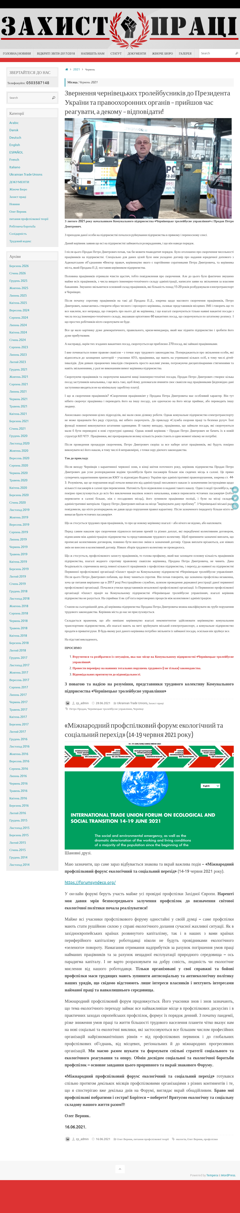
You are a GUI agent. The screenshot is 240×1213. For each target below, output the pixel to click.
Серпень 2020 (18, 466)
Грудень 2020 (18, 436)
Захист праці (156, 703)
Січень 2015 (17, 850)
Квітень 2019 (18, 562)
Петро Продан (77, 709)
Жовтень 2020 (18, 451)
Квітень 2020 (18, 488)
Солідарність (18, 234)
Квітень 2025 (18, 303)
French (14, 160)
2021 (76, 69)
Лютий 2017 (17, 732)
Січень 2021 (17, 429)
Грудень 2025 (18, 281)
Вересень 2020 (19, 458)
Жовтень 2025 (18, 288)
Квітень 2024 (18, 332)
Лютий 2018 (17, 651)
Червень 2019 (18, 547)
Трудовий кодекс (20, 241)
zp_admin (82, 703)
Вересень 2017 (19, 680)
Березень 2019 (19, 569)
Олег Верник (125, 1139)
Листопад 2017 (19, 665)
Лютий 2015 (17, 843)
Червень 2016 (18, 784)
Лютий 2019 (17, 577)
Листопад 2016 (19, 747)
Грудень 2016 (18, 739)
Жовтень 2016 (18, 754)
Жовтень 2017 (18, 673)
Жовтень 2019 (18, 517)
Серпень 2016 (18, 769)
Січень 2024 (17, 340)
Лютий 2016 (17, 813)
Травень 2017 (18, 710)
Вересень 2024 (19, 310)
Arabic (14, 123)
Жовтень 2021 (18, 377)
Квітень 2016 (18, 798)
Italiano (14, 167)
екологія (181, 1139)
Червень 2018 (18, 621)
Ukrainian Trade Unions (132, 703)
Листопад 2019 (19, 510)
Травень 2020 (18, 480)
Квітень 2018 (18, 636)
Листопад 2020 (19, 444)
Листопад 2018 (19, 599)
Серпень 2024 (18, 318)
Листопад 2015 (19, 828)
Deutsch (15, 138)
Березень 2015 (19, 835)
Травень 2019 (18, 554)
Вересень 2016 (19, 761)
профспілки (211, 1139)
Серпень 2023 (18, 347)
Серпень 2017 (18, 687)
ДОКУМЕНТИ (19, 182)
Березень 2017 (19, 724)
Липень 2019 (18, 540)
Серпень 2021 (18, 384)
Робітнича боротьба (22, 226)
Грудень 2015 (18, 820)
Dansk (13, 130)
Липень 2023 (18, 355)
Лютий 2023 (17, 362)
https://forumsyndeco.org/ (90, 882)
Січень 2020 (17, 503)
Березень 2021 (19, 421)
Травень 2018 (18, 628)
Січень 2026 (17, 273)
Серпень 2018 (18, 613)
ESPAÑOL (16, 153)
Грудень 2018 (18, 591)
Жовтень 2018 (18, 606)
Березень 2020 (19, 495)
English (14, 145)
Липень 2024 (18, 325)
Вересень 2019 (19, 525)
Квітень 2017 (18, 717)
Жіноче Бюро (18, 189)
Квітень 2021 (18, 414)
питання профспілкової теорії (151, 1139)
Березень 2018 (19, 643)
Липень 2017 (18, 695)
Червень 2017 (18, 702)
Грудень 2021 (18, 370)
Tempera (212, 1175)
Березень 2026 (19, 266)
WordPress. (228, 1175)
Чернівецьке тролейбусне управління (109, 709)
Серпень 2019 (18, 532)
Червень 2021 (18, 399)
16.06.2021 (103, 1139)
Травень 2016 (18, 791)
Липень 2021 (18, 392)
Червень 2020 (18, 473)
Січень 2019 (17, 584)
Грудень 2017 (18, 658)
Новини (14, 204)
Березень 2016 (19, 806)
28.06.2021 (103, 703)
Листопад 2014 (19, 865)
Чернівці (138, 709)
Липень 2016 (18, 776)
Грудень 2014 (18, 858)
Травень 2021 (18, 406)
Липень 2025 (18, 296)
